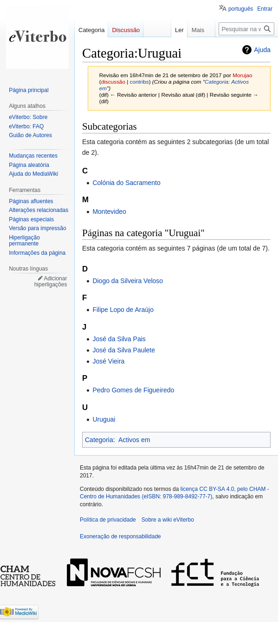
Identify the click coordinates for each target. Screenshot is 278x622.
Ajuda (262, 49)
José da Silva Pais (118, 339)
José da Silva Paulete (123, 350)
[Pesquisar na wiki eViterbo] (246, 28)
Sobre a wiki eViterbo (168, 519)
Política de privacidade (108, 519)
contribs (139, 82)
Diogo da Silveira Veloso (127, 281)
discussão (113, 82)
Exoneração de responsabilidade (120, 536)
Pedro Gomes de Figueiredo (133, 390)
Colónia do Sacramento (126, 182)
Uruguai (103, 419)
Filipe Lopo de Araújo (123, 309)
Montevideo (109, 211)
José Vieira (108, 361)
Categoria (99, 439)
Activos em (134, 439)
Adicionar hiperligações (50, 281)
